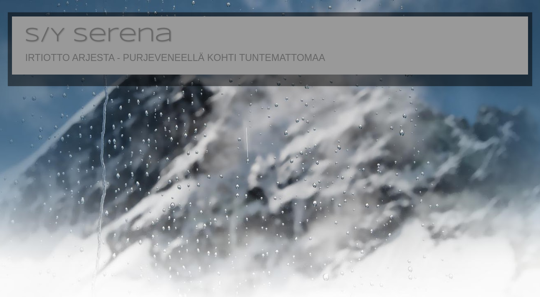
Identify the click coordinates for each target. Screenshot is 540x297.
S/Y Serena (98, 35)
